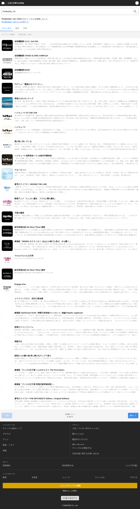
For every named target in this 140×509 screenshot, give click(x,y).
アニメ (5, 439)
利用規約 (6, 465)
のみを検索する (15, 22)
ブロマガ (6, 434)
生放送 (34, 477)
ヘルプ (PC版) (131, 465)
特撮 (5, 450)
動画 (17, 28)
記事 (25, 28)
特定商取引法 (68, 465)
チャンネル (6, 28)
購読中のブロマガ (80, 439)
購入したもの (78, 434)
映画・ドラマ (8, 445)
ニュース (66, 477)
